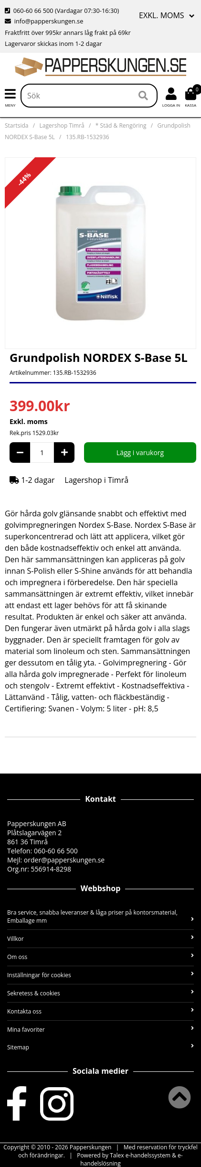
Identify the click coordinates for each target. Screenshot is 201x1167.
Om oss (100, 957)
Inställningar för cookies (100, 975)
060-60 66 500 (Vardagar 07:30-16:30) (62, 10)
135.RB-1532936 (87, 137)
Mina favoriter (100, 1029)
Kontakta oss (100, 1011)
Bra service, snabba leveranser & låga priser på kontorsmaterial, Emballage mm (100, 916)
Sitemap (100, 1047)
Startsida (16, 125)
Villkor (100, 939)
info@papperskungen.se (44, 21)
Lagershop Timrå (62, 125)
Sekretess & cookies (100, 993)
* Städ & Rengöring (121, 125)
